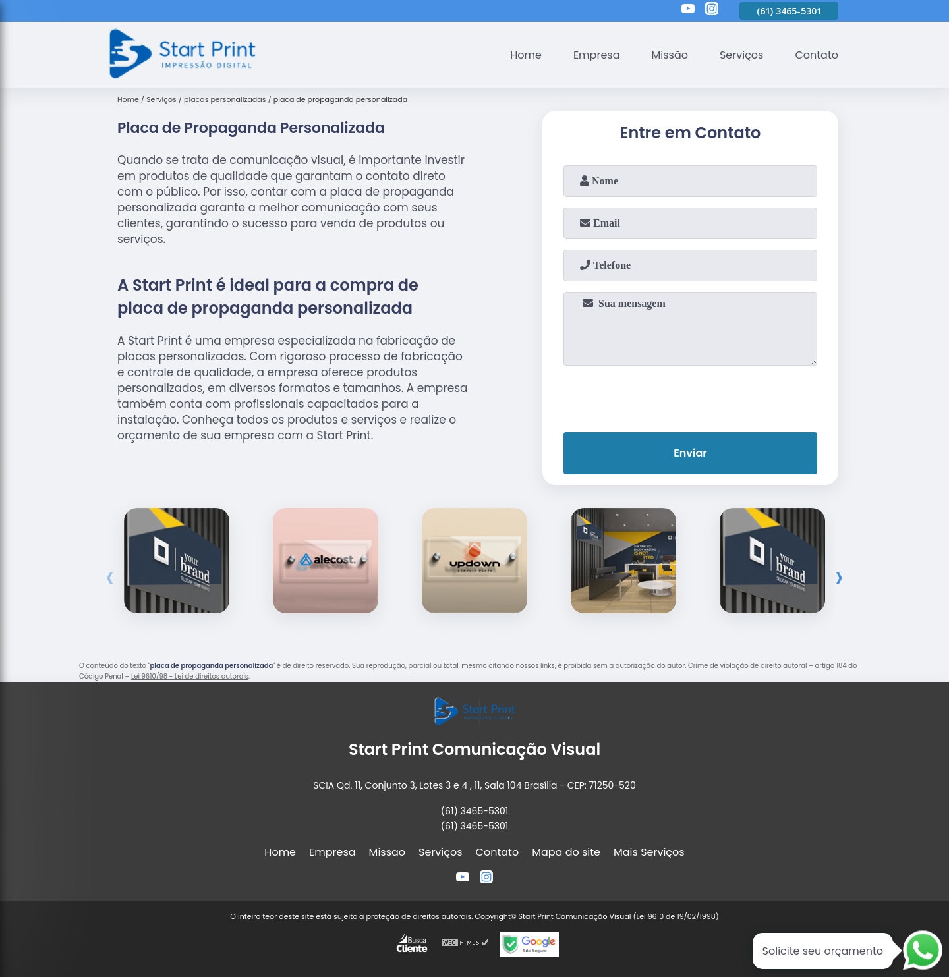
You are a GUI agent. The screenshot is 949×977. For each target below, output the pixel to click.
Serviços (742, 55)
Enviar (690, 453)
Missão (669, 55)
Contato (816, 55)
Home (526, 55)
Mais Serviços (649, 852)
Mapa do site (566, 852)
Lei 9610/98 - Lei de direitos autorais (189, 676)
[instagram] (711, 10)
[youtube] (688, 10)
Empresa (596, 55)
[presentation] (690, 396)
